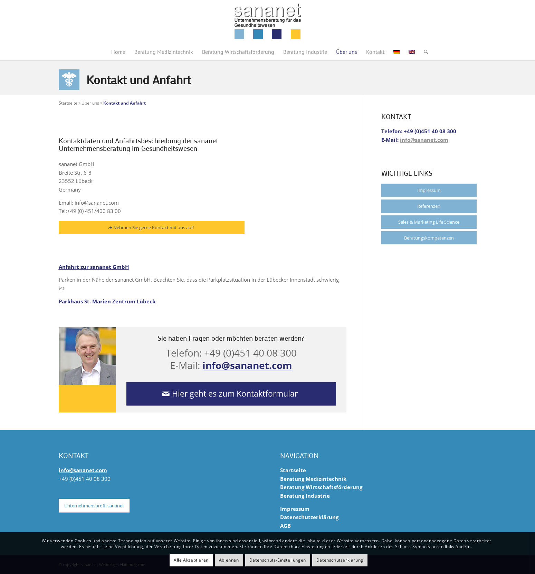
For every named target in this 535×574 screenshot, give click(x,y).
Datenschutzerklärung (309, 517)
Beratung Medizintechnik (313, 478)
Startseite (68, 103)
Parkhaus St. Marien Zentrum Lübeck (107, 301)
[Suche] (423, 51)
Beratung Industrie (305, 495)
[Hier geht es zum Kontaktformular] (231, 394)
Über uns (90, 103)
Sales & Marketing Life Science (428, 222)
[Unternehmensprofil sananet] (94, 506)
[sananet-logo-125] (268, 21)
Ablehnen (229, 560)
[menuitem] (118, 51)
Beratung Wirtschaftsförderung (321, 487)
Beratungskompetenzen (429, 238)
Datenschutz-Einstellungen (277, 560)
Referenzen (428, 206)
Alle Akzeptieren (191, 560)
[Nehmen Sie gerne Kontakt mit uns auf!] (152, 228)
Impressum (429, 190)
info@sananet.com (247, 365)
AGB (285, 525)
